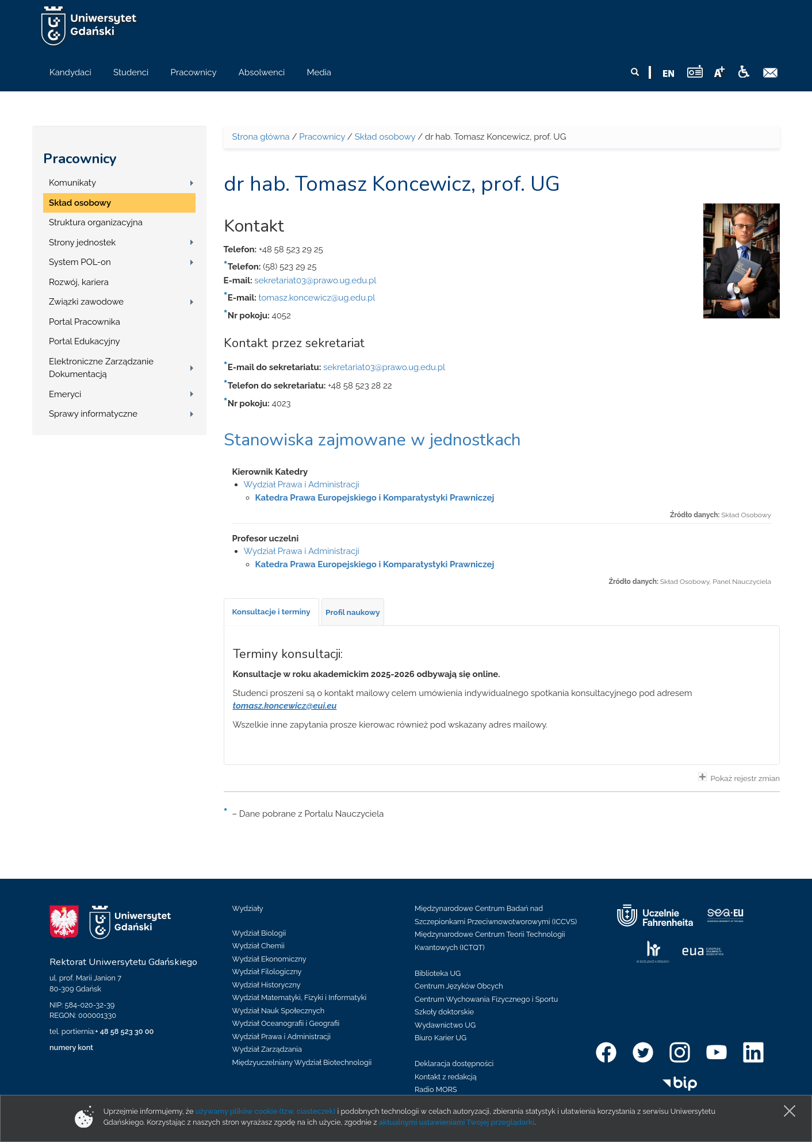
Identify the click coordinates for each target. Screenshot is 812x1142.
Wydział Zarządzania (267, 1049)
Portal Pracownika (84, 322)
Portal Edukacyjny (84, 341)
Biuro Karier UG (440, 1037)
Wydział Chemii (258, 945)
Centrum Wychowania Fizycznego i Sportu (486, 999)
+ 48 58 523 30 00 (124, 1031)
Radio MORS (436, 1089)
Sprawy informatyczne (93, 414)
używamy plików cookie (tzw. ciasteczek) (266, 1111)
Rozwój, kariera (79, 282)
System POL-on (80, 262)
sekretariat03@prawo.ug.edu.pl (315, 280)
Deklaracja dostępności (454, 1063)
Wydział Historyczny (266, 984)
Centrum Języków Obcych (459, 986)
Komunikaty (72, 183)
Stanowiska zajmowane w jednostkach (372, 440)
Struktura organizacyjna (96, 222)
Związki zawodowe (86, 302)
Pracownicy (80, 158)
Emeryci (65, 394)
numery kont (71, 1047)
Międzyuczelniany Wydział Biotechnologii (302, 1062)
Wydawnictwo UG (445, 1025)
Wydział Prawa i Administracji (301, 484)
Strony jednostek (82, 242)
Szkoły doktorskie (444, 1012)
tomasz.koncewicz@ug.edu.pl (317, 298)
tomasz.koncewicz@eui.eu (285, 706)
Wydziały (247, 908)
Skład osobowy (80, 203)
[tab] (271, 612)
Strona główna (261, 137)
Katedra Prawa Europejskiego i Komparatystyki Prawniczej (375, 498)
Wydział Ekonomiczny (269, 959)
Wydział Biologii (259, 933)
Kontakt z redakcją (446, 1076)
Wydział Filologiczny (267, 971)
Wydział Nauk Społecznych (278, 1010)
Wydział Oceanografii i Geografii (286, 1023)
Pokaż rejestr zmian (739, 777)
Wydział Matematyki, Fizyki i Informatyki (299, 997)
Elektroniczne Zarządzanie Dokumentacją (101, 368)
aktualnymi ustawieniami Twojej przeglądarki (456, 1122)
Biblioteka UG (438, 973)
